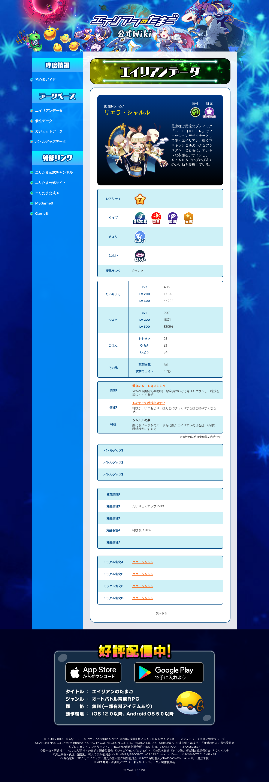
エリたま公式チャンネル (54, 172)
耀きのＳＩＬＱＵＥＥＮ (148, 386)
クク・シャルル (142, 562)
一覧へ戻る (160, 613)
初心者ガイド (45, 80)
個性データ (43, 121)
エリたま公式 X (47, 193)
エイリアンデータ (49, 111)
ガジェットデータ (49, 131)
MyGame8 (44, 203)
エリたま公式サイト (50, 183)
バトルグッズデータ (50, 141)
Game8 (41, 214)
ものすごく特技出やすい (148, 403)
